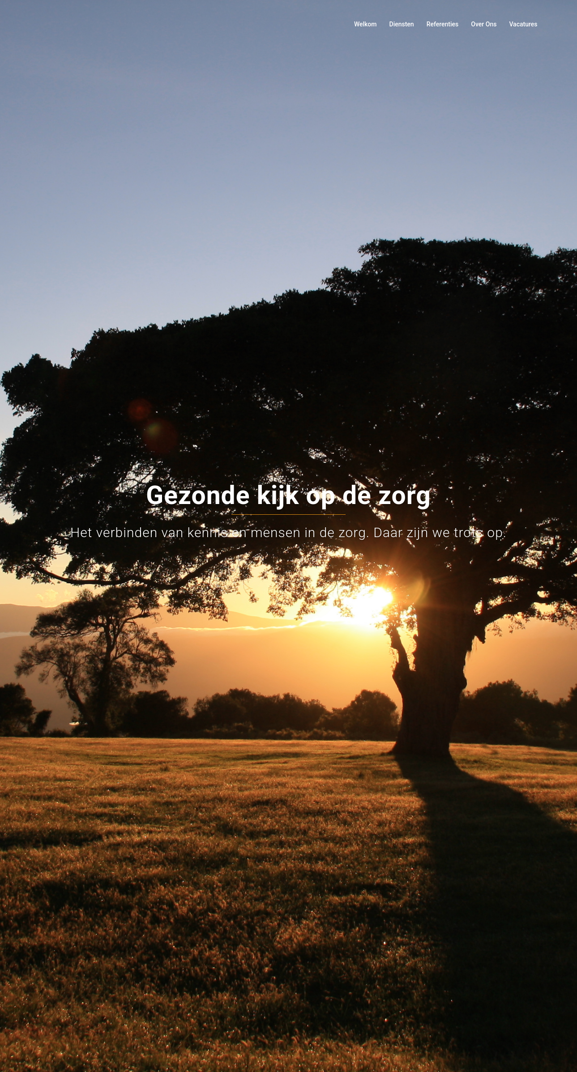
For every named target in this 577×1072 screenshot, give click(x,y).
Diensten (401, 24)
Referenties (443, 24)
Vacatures (523, 24)
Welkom (365, 24)
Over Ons (483, 24)
